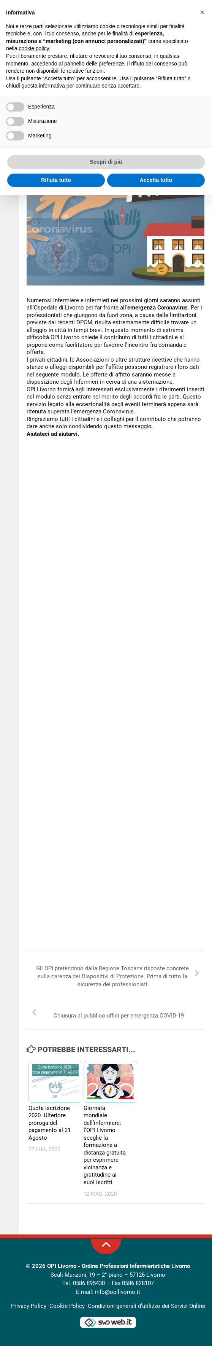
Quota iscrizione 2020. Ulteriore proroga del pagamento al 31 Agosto (49, 1123)
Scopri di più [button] (106, 162)
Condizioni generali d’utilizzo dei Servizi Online (146, 1306)
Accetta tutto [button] (156, 180)
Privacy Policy (28, 1306)
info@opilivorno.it (117, 1292)
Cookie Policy (67, 1306)
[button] (202, 12)
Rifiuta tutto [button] (56, 180)
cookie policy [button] (34, 48)
